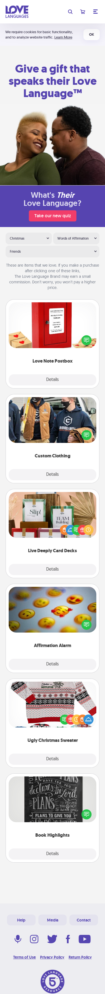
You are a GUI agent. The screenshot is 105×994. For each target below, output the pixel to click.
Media (52, 920)
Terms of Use (24, 957)
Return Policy (80, 957)
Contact (84, 920)
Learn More (63, 37)
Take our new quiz (52, 216)
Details (52, 380)
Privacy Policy (52, 957)
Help (21, 920)
